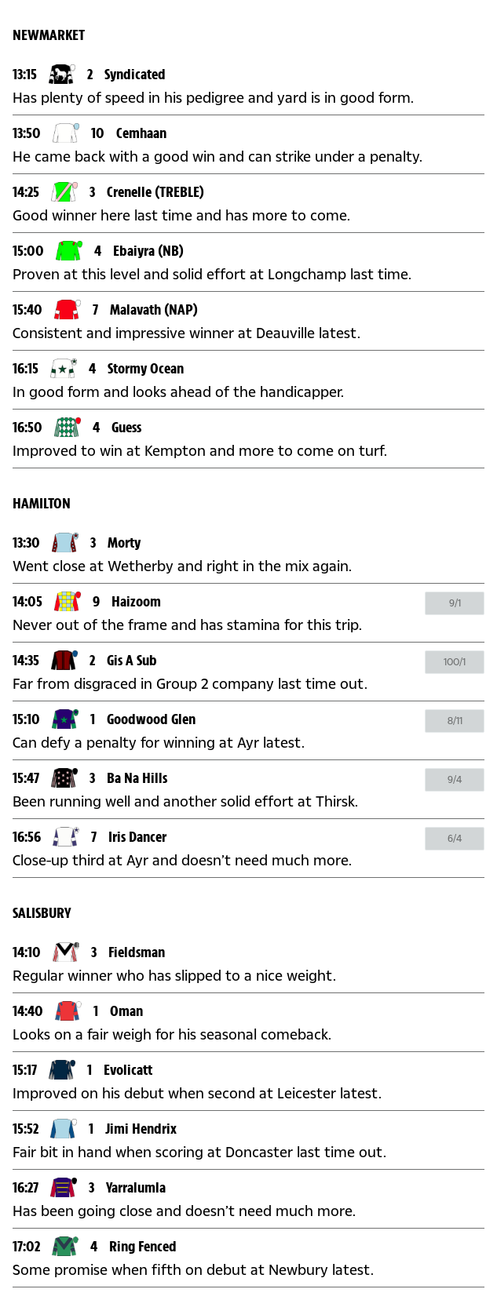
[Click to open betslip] (454, 603)
